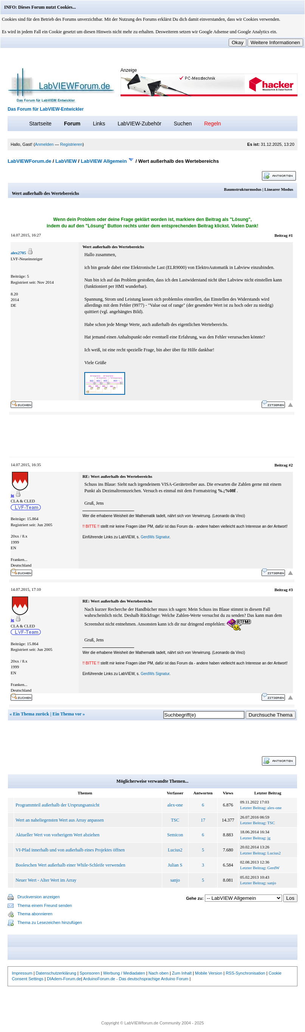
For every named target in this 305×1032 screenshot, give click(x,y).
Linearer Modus (279, 189)
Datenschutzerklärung (56, 973)
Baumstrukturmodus (243, 189)
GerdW (273, 867)
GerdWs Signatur (155, 537)
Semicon (175, 834)
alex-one (175, 805)
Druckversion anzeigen (38, 897)
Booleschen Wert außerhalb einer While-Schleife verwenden (70, 865)
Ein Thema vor (67, 714)
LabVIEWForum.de (29, 161)
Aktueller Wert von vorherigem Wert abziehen (57, 834)
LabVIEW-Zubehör (139, 124)
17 (203, 820)
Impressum (22, 973)
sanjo (175, 880)
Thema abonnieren (34, 913)
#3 (291, 589)
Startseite (40, 124)
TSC (175, 820)
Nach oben (159, 973)
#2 (291, 465)
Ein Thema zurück (31, 714)
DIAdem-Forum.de (64, 978)
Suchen (183, 124)
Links (99, 124)
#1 (291, 235)
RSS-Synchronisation (245, 973)
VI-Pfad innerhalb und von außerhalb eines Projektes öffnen (70, 850)
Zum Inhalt (182, 973)
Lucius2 (175, 850)
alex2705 (18, 252)
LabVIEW (66, 161)
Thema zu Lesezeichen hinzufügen (49, 922)
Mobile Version (208, 973)
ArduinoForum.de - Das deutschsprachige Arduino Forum (136, 978)
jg (269, 838)
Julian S (175, 865)
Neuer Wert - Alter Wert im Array (45, 880)
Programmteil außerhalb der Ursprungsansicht (57, 805)
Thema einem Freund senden (44, 905)
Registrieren (71, 144)
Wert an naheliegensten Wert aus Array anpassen (59, 820)
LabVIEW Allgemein (104, 161)
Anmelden (44, 144)
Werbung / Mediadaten (124, 973)
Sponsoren (90, 973)
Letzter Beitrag (252, 807)
